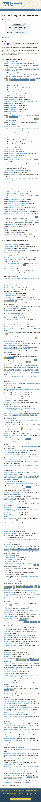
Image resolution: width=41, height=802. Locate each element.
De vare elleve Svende (9, 338)
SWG (22, 747)
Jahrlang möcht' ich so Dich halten (16, 193)
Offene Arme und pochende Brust (12, 597)
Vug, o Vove (7, 770)
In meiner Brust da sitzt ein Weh (15, 119)
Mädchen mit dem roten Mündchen (16, 217)
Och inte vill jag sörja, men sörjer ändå (17, 159)
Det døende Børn (8, 326)
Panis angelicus (7, 622)
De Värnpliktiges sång (13, 109)
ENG (10, 67)
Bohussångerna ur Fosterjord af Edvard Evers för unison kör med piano (20, 101)
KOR (34, 477)
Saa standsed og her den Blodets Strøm (17, 163)
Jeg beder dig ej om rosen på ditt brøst (13, 512)
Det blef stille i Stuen (9, 324)
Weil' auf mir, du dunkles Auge (15, 65)
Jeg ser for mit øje (8, 522)
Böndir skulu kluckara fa (9, 282)
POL (20, 76)
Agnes (5, 248)
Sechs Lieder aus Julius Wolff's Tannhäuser (14, 190)
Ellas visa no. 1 (11, 151)
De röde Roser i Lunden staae (11, 319)
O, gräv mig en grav (12, 207)
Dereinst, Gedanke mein (9, 306)
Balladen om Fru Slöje (9, 268)
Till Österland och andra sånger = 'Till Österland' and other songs (19, 213)
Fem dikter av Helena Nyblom (11, 134)
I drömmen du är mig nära (10, 487)
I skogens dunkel (8, 501)
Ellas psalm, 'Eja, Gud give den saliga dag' (17, 153)
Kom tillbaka (7, 537)
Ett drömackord (8, 400)
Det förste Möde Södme (9, 328)
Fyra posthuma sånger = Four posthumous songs (15, 170)
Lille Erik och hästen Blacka (10, 557)
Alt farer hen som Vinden (10, 257)
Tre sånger (6, 228)
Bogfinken (10, 172)
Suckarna (10, 236)
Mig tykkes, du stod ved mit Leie (11, 568)
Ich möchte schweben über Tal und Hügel (17, 203)
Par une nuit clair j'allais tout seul (12, 624)
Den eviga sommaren (9, 295)
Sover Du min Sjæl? (8, 693)
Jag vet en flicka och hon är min (11, 507)
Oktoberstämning (12, 226)
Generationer (11, 209)
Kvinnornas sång (12, 111)
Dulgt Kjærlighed (8, 372)
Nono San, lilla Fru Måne (14, 174)
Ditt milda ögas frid (8, 356)
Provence (6, 631)
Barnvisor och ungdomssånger (11, 82)
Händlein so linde (8, 433)
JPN (37, 637)
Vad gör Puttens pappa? (13, 99)
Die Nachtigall (11, 69)
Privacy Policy (33, 793)
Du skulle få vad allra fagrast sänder (16, 184)
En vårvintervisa (8, 398)
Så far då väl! (7, 654)
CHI (32, 365)
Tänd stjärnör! (11, 188)
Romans (6, 637)
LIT (37, 477)
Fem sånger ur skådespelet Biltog (11, 145)
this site (29, 795)
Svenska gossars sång (13, 93)
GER (34, 207)
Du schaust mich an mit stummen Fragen (17, 191)
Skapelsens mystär (8, 673)
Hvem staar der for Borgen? (10, 454)
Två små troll (11, 85)
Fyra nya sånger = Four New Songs (12, 157)
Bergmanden (7, 270)
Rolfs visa (10, 149)
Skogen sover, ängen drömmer (11, 678)
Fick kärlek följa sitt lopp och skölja (12, 406)
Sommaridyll (7, 691)
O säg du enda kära (8, 616)
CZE (20, 452)
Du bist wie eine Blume (9, 365)
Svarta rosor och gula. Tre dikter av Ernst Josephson (16, 205)
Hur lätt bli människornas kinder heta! (13, 450)
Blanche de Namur (8, 272)
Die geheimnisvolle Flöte (10, 343)
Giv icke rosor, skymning (13, 186)
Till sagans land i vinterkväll (14, 95)
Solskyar (6, 686)
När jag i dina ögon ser (9, 585)
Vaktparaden (11, 97)
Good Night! (7, 428)
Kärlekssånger (7, 182)
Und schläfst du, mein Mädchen (11, 725)
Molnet (6, 579)
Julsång (6, 528)
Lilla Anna (6, 555)
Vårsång (6, 744)
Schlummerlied (11, 72)
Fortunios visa (7, 417)
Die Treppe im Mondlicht (10, 350)
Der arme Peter (7, 113)
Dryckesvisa (7, 363)
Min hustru (6, 572)
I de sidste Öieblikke (8, 481)
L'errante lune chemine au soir (11, 551)
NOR (6, 479)
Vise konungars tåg (8, 764)
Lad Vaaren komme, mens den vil (11, 546)
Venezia (10, 143)
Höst (9, 136)
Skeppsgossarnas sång (13, 105)
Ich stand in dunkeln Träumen (11, 476)
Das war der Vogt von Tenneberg (15, 132)
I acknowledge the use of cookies (20, 799)
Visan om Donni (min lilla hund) (15, 87)
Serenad (6, 665)
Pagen (5, 620)
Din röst (6, 354)
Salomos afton (7, 656)
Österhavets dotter (8, 618)
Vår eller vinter (11, 137)
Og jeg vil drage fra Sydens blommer (12, 599)
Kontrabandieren (8, 539)
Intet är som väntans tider (10, 496)
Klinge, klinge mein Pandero (10, 533)
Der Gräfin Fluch (8, 310)
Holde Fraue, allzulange (13, 63)
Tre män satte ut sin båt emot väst (12, 720)
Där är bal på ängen (8, 285)
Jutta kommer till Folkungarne (15, 178)
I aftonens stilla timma (9, 459)
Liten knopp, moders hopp (10, 559)
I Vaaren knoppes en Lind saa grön (12, 503)
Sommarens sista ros (9, 688)
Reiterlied (6, 633)
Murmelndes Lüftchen (9, 581)
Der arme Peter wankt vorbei (15, 122)
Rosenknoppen (7, 643)
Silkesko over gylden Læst (10, 671)
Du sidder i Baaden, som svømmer (12, 380)
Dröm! (5, 360)
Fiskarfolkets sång (12, 107)
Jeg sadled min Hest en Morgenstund (12, 518)
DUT (7, 67)
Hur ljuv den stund (8, 452)
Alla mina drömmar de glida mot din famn (14, 250)
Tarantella (10, 139)
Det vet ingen (11, 232)
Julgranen (10, 91)
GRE (24, 369)
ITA (12, 70)
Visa (9, 165)
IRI (35, 369)
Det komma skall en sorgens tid (11, 332)
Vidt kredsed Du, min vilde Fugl (11, 755)
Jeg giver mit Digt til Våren (10, 514)
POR (14, 70)
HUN (29, 369)
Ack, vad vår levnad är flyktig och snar (17, 211)
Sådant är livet (7, 652)
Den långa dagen (8, 297)
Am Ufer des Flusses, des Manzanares (12, 263)
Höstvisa (10, 230)
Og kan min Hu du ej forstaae (11, 603)
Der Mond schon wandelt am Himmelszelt (14, 315)
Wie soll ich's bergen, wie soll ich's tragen (17, 195)
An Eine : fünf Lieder (9, 61)
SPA (17, 70)
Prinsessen (6, 629)
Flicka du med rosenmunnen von (15, 220)
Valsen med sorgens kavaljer (10, 734)
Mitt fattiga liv (11, 180)
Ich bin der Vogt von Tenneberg (15, 128)
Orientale (6, 614)
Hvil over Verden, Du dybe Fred (11, 456)
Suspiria (10, 234)
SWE (28, 76)
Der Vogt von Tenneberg (9, 126)
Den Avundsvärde (8, 293)
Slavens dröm (7, 682)
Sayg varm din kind (12, 78)
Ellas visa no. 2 (11, 155)
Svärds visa (10, 147)
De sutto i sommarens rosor (10, 323)
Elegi (5, 387)
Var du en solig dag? (12, 224)
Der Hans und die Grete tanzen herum (17, 115)
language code (9, 50)
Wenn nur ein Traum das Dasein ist (12, 775)
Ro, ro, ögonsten (8, 641)
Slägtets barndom (8, 680)
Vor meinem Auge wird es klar (15, 201)
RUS (23, 76)
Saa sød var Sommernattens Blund (12, 645)
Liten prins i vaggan (8, 561)
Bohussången (11, 103)
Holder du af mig (8, 439)
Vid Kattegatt (11, 84)
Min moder (6, 574)
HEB (32, 587)
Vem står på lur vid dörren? (10, 746)
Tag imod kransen (8, 705)
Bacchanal (6, 267)
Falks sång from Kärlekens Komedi (12, 402)
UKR (11, 352)
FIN (7, 70)
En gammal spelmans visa (10, 396)
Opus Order (6, 37)
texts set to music (23, 32)
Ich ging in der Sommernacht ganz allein (13, 469)
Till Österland (11, 215)
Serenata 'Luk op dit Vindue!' (10, 669)
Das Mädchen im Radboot (10, 287)
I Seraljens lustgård (8, 498)
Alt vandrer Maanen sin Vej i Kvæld (12, 259)
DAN (26, 270)
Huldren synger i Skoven (13, 141)
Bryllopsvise (7, 284)
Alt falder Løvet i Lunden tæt (10, 254)
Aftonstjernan (7, 246)
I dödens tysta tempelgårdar (14, 167)
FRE (21, 67)
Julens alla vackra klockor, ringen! (12, 524)
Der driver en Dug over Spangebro (12, 302)
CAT (34, 65)
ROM (6, 588)
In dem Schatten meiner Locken (11, 488)
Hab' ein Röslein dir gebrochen (15, 199)
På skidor (10, 89)
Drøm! (5, 362)
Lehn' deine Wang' (12, 74)
